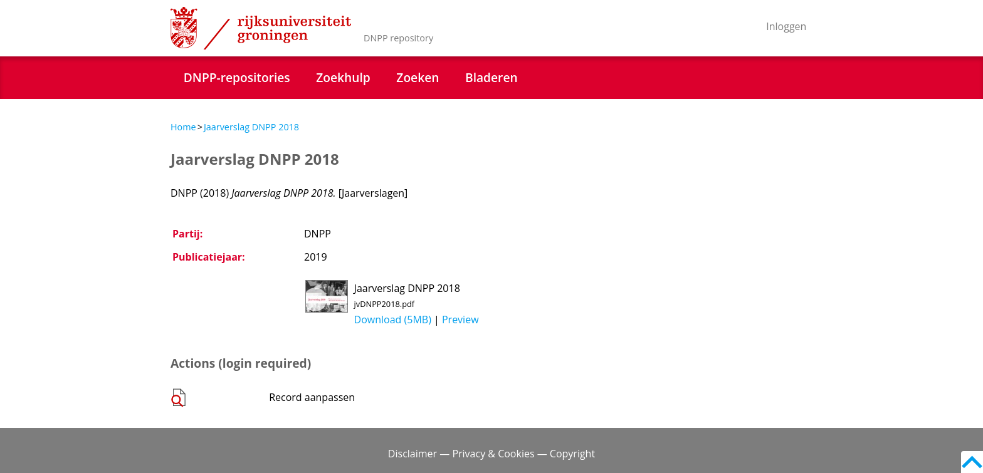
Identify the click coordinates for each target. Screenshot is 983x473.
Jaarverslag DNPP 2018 (251, 127)
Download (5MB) (392, 319)
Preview (460, 319)
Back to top (972, 462)
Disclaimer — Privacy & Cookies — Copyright (491, 453)
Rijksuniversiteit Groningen (261, 28)
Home (183, 127)
